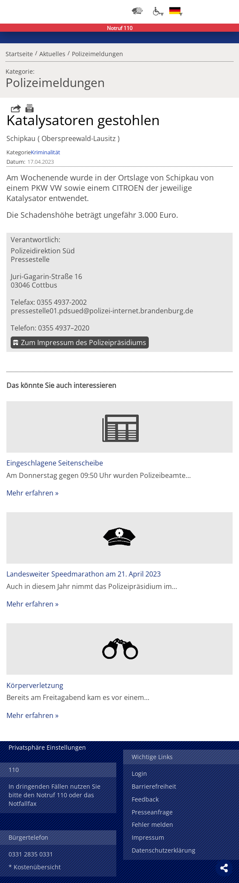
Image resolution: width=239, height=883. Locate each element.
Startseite (19, 53)
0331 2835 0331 (31, 854)
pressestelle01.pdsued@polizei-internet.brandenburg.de (102, 310)
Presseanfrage (152, 812)
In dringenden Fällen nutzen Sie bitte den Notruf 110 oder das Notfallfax (54, 795)
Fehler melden (152, 824)
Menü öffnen (226, 10)
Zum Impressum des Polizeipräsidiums (83, 342)
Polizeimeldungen (97, 53)
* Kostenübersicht (35, 867)
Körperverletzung (34, 685)
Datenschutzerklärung (163, 850)
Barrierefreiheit (154, 786)
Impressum (148, 837)
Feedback (145, 799)
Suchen (209, 10)
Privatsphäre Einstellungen (47, 747)
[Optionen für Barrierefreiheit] (156, 10)
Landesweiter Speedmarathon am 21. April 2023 (83, 574)
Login (139, 773)
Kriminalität (45, 152)
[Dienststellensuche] (137, 10)
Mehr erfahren (29, 493)
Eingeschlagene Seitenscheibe (54, 463)
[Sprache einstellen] (174, 10)
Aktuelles (52, 53)
